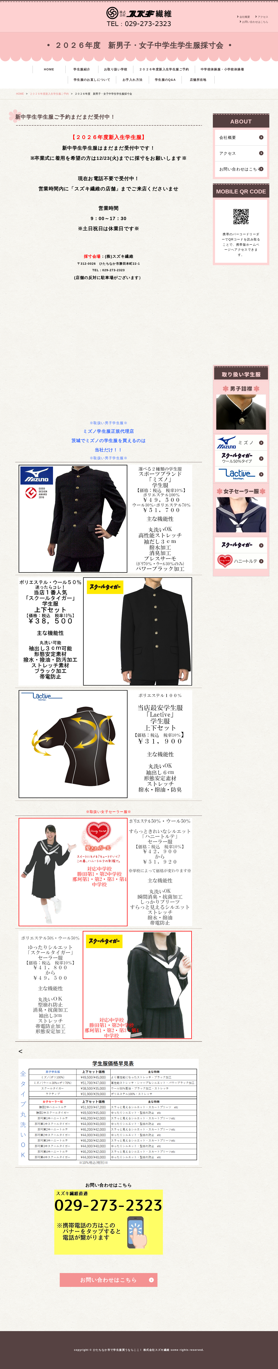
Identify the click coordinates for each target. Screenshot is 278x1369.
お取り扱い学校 (115, 69)
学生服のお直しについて (92, 79)
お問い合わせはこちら (255, 22)
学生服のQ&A (165, 79)
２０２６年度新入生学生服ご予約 (164, 69)
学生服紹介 (81, 69)
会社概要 (245, 17)
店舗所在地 (198, 79)
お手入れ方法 (132, 79)
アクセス (263, 17)
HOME (49, 69)
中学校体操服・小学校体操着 (222, 69)
